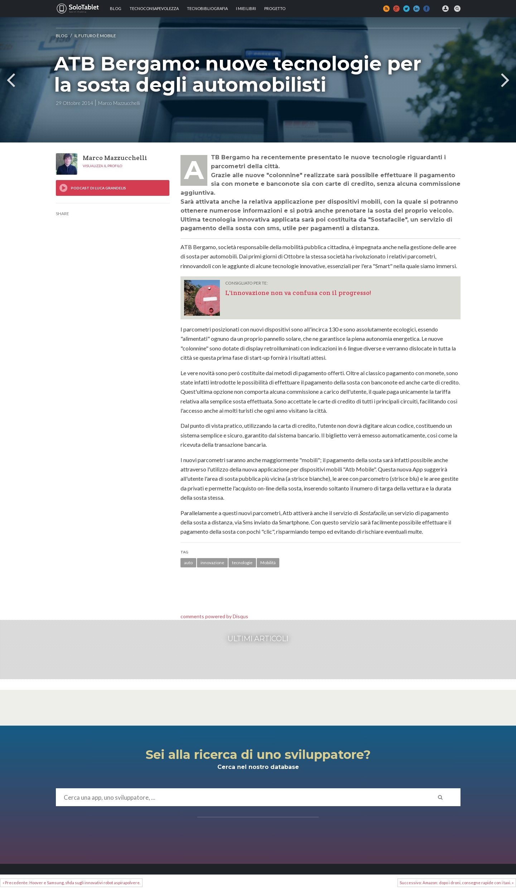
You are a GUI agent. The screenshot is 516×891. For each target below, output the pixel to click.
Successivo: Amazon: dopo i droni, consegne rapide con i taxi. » (456, 882)
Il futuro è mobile (95, 35)
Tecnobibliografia (207, 8)
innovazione (212, 562)
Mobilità (268, 562)
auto (188, 562)
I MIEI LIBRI (246, 8)
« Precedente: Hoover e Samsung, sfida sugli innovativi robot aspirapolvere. (71, 882)
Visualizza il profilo (102, 166)
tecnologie (242, 562)
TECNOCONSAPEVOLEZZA (154, 8)
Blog (115, 8)
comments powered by (214, 616)
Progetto (274, 8)
